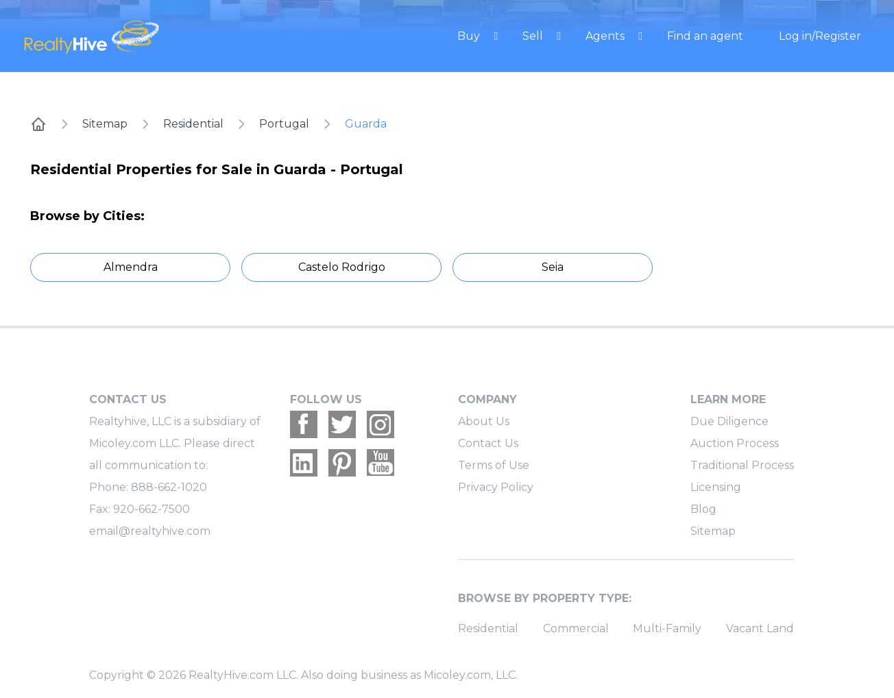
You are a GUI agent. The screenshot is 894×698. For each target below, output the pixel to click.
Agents (606, 36)
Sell (534, 36)
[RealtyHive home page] (149, 36)
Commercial (576, 628)
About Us (483, 421)
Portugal (284, 123)
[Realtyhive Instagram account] (380, 424)
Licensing (715, 487)
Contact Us (488, 443)
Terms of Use (493, 465)
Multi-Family (667, 628)
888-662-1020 (169, 487)
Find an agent (705, 36)
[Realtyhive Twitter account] (342, 424)
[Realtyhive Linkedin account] (303, 463)
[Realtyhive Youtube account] (380, 463)
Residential (193, 123)
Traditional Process (742, 465)
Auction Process (734, 443)
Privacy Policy (495, 487)
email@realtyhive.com (149, 531)
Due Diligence (729, 421)
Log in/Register (820, 36)
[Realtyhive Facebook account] (303, 424)
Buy (470, 36)
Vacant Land (760, 628)
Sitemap (105, 123)
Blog (703, 509)
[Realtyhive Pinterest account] (342, 463)
